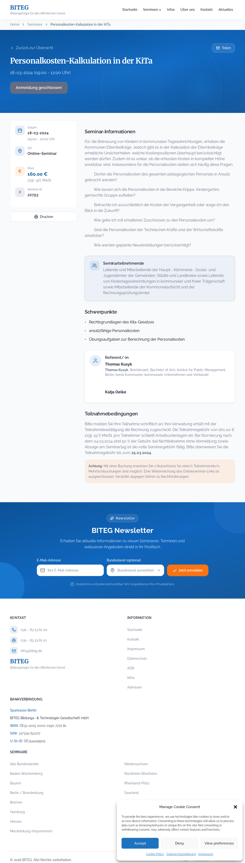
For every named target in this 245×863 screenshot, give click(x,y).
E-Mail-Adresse (49, 560)
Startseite (129, 10)
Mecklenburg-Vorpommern (31, 831)
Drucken (43, 217)
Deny (179, 843)
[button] (235, 807)
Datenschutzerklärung (181, 854)
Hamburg (17, 812)
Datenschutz (137, 658)
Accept (140, 843)
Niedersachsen (136, 764)
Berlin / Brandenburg (26, 793)
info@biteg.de (31, 651)
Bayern (15, 783)
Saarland (131, 793)
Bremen (16, 802)
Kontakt (206, 10)
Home (14, 24)
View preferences (219, 843)
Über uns (187, 10)
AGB (130, 668)
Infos (171, 10)
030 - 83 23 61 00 (34, 630)
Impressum (205, 854)
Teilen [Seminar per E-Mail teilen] (223, 48)
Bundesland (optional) (124, 560)
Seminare (150, 10)
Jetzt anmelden (188, 570)
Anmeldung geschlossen (39, 87)
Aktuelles (225, 10)
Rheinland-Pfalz (136, 783)
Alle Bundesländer (24, 764)
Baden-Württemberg (26, 774)
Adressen (134, 687)
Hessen (16, 821)
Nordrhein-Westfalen (140, 774)
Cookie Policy (155, 854)
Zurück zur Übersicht (31, 48)
